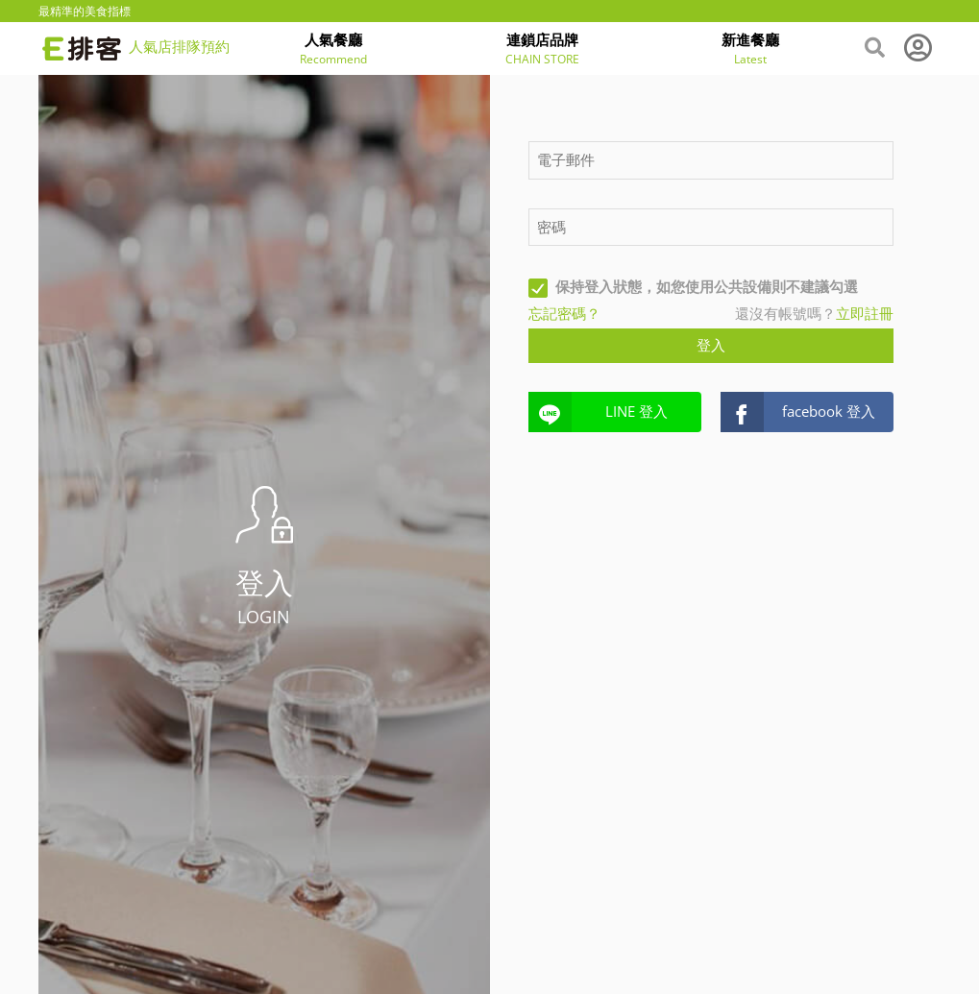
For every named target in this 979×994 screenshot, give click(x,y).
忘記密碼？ (564, 313)
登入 (711, 344)
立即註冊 (864, 313)
